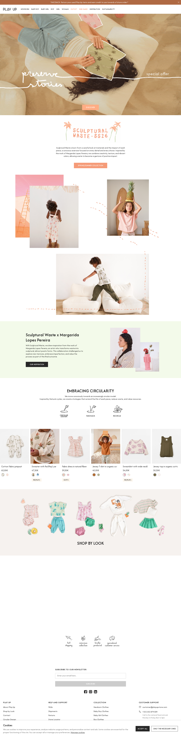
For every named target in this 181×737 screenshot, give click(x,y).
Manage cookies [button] (78, 732)
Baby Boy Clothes (101, 711)
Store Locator (54, 719)
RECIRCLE (117, 416)
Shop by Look (8, 711)
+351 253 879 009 (149, 711)
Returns (51, 715)
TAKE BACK (90, 416)
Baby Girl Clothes (101, 715)
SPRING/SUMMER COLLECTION (90, 165)
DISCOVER (90, 107)
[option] (89, 2)
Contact (6, 715)
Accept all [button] (143, 728)
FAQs (50, 707)
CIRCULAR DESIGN (64, 416)
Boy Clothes (99, 719)
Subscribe (90, 684)
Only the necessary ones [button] (164, 728)
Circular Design (9, 719)
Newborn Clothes (101, 707)
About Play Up (9, 707)
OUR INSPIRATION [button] (37, 364)
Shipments (52, 711)
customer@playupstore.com (154, 707)
